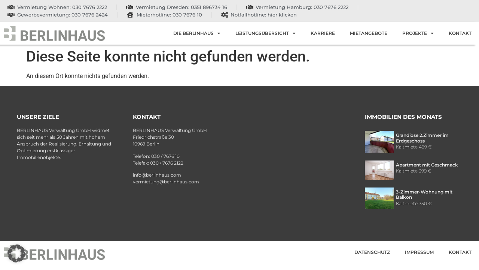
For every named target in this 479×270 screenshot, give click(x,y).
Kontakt (460, 33)
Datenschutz (372, 252)
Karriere (323, 33)
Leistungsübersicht (265, 33)
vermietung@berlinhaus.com (166, 181)
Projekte (418, 33)
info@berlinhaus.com (157, 175)
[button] (16, 253)
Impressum (419, 252)
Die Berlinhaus (196, 33)
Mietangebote (368, 33)
